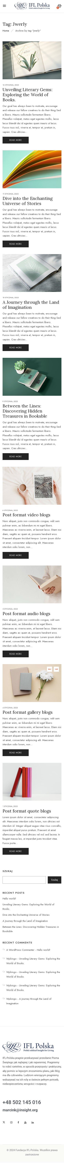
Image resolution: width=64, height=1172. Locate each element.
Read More (15, 140)
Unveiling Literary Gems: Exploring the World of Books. (27, 94)
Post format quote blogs (27, 811)
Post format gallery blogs (28, 712)
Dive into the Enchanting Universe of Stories (26, 915)
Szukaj (8, 871)
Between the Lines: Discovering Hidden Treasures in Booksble (25, 411)
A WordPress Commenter (20, 950)
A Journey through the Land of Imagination (25, 921)
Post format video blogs (26, 515)
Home (6, 31)
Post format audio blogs (26, 613)
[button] (59, 6)
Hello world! (9, 898)
